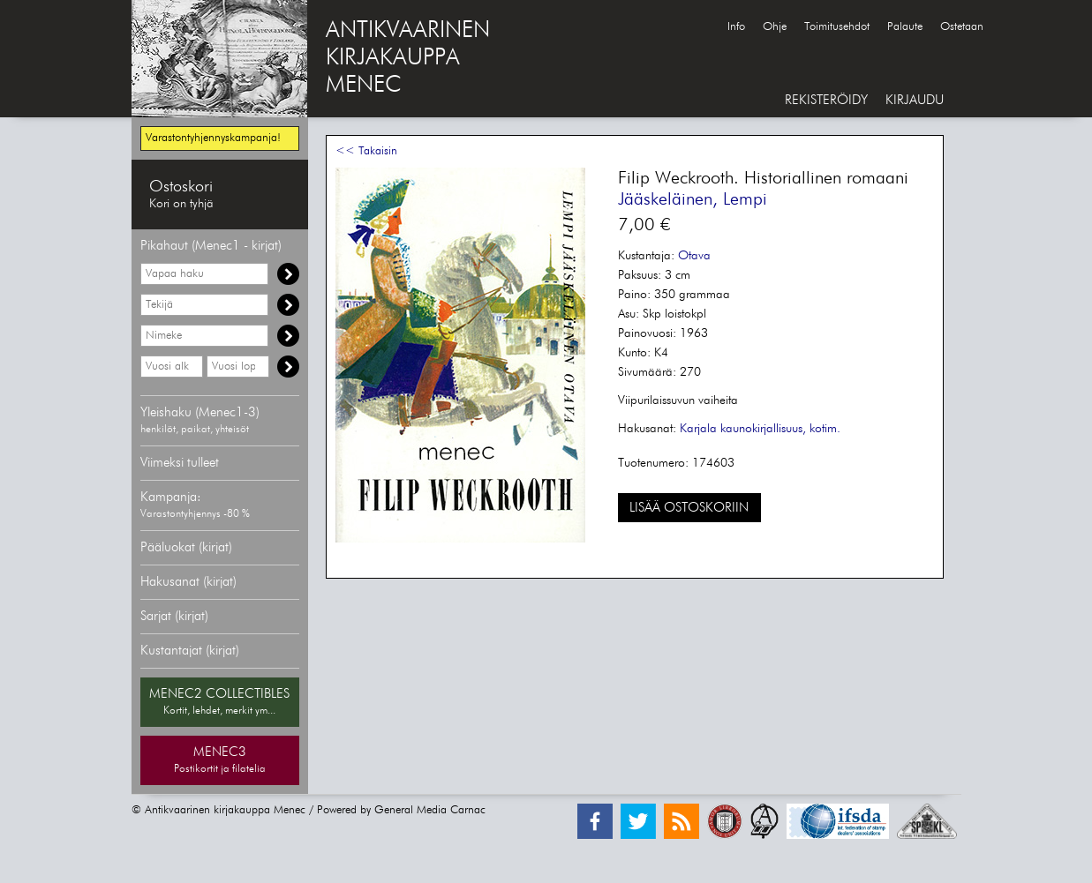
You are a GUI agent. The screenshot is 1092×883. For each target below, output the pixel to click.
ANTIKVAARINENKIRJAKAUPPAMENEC (408, 58)
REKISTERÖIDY (826, 100)
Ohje (775, 27)
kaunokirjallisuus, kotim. (780, 429)
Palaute (905, 27)
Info (736, 27)
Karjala (698, 429)
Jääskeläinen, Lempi (692, 199)
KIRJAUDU (914, 100)
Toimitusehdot (837, 27)
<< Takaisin (366, 151)
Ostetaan (961, 27)
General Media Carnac (430, 810)
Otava (694, 256)
